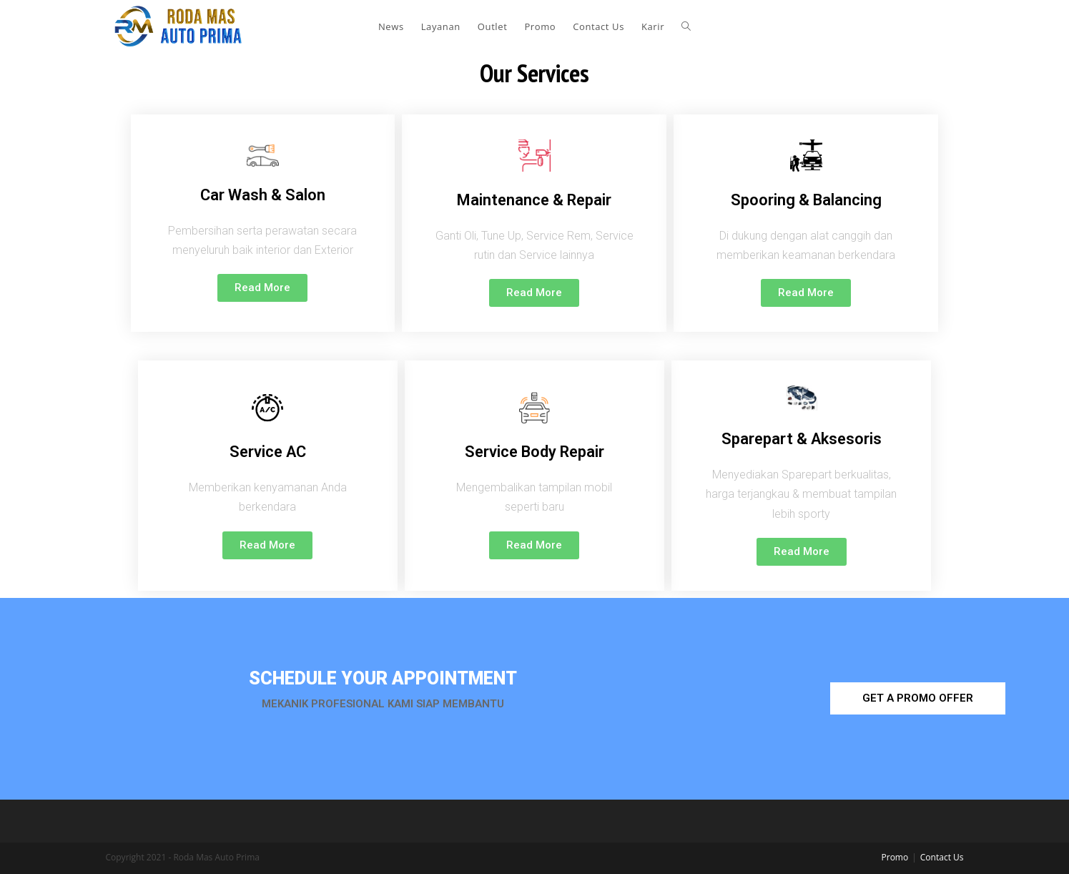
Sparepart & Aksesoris (801, 439)
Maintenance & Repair (534, 200)
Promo (895, 857)
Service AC (268, 452)
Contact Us (942, 857)
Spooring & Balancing (806, 200)
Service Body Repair (534, 452)
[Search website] (686, 26)
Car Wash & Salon (262, 195)
